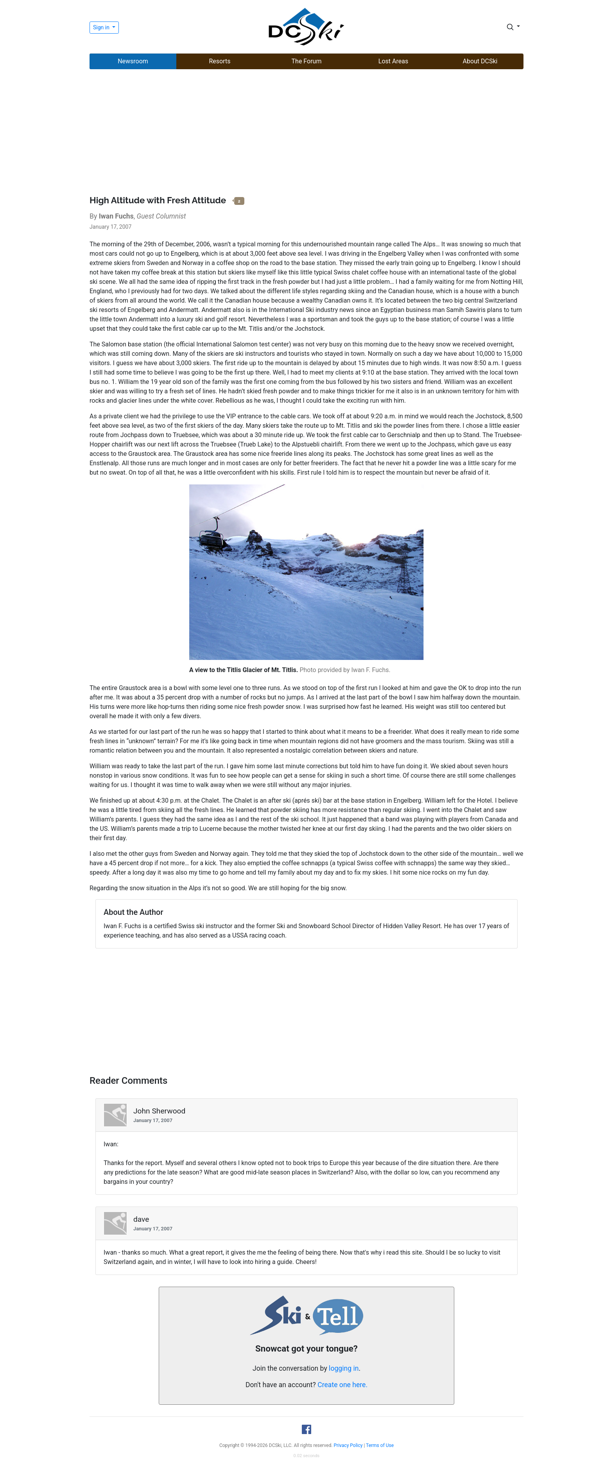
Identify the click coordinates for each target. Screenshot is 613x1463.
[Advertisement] (306, 133)
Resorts (219, 61)
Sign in (102, 27)
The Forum (307, 61)
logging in (343, 1368)
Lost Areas (393, 61)
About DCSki (480, 61)
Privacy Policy (348, 1445)
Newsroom (133, 61)
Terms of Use (380, 1445)
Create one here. (342, 1385)
